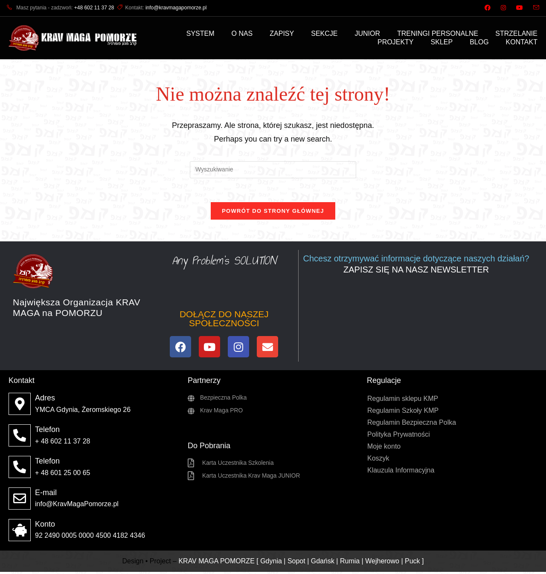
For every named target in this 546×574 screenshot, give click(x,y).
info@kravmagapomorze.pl (176, 8)
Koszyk (378, 460)
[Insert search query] (273, 169)
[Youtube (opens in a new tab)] (519, 8)
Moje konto (384, 448)
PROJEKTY (395, 42)
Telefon (47, 431)
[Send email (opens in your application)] (533, 8)
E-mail (46, 494)
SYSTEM (200, 33)
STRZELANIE (516, 33)
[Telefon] (20, 437)
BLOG (479, 42)
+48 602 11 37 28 (94, 8)
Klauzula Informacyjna (400, 472)
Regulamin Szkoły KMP (403, 412)
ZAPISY (282, 33)
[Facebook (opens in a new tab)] (487, 8)
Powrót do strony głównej (273, 213)
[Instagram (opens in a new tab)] (503, 8)
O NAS (242, 33)
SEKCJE (324, 33)
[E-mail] (20, 501)
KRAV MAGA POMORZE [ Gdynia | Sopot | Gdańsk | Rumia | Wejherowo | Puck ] (301, 562)
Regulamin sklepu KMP (402, 400)
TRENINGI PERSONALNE (437, 33)
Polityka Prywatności (398, 436)
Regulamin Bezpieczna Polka (411, 424)
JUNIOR (367, 33)
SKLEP (442, 42)
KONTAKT (521, 42)
